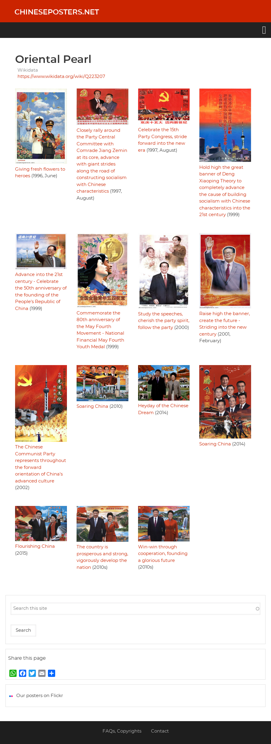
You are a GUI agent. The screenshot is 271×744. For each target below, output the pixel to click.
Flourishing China (35, 546)
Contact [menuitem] (160, 731)
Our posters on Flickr (39, 695)
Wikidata (27, 70)
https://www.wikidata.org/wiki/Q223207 (61, 76)
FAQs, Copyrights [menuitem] (121, 731)
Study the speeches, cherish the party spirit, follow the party (163, 321)
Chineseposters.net (56, 12)
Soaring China (92, 406)
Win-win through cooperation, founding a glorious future (162, 554)
